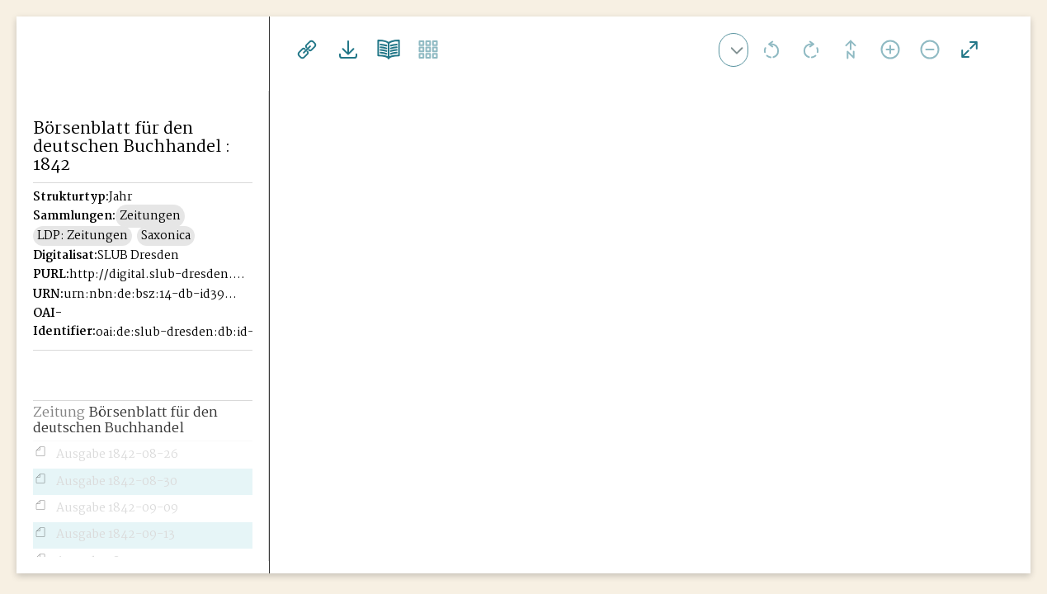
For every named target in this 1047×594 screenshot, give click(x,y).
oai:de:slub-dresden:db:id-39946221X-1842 (183, 332)
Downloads (345, 49)
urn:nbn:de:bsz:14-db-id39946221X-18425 (151, 294)
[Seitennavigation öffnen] (258, 47)
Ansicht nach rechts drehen (811, 49)
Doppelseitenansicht (385, 49)
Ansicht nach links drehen (771, 49)
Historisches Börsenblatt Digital (108, 79)
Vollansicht (969, 49)
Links (306, 49)
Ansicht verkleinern (929, 49)
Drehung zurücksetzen (850, 49)
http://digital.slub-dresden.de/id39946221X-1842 (156, 274)
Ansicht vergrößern (890, 49)
